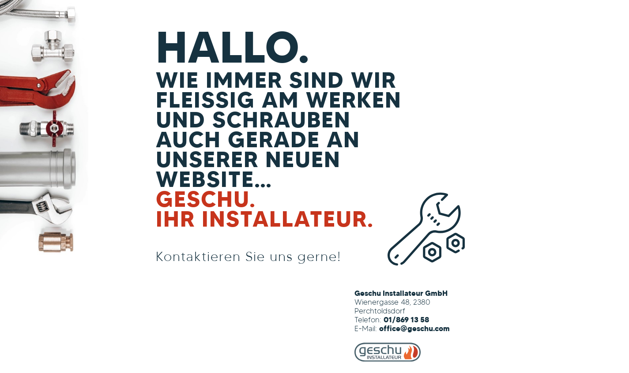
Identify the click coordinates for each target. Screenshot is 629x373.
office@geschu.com (414, 329)
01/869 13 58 (406, 320)
